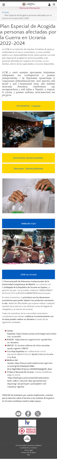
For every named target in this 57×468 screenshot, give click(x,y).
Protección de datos (28, 452)
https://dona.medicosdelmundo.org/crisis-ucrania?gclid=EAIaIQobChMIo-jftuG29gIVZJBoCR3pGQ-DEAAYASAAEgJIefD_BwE (30, 366)
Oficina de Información (29, 8)
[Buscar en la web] (54, 4)
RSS (28, 455)
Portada (5, 12)
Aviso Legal (28, 450)
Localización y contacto (28, 448)
